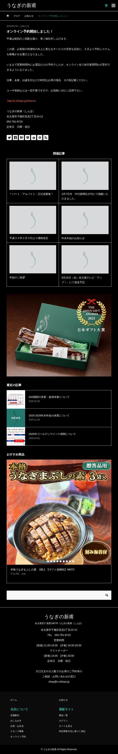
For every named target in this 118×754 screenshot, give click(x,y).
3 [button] (51, 561)
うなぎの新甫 (21, 5)
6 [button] (60, 561)
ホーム (13, 700)
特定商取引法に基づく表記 (72, 731)
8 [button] (67, 561)
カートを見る (65, 726)
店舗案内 (14, 715)
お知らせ (24, 26)
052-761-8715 (62, 635)
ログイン (63, 720)
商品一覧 (63, 715)
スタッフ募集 (17, 731)
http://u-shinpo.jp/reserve (21, 100)
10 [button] (73, 561)
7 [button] (63, 561)
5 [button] (57, 561)
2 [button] (48, 561)
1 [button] (45, 561)
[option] (58, 519)
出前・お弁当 (17, 726)
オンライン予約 (18, 736)
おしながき (15, 720)
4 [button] (54, 561)
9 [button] (70, 561)
